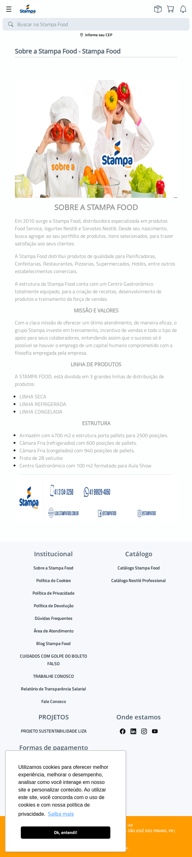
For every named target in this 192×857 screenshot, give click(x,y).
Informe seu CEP (96, 35)
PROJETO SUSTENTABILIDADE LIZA (53, 731)
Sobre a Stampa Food (53, 567)
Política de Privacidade (53, 593)
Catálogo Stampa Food (139, 567)
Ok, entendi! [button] (65, 832)
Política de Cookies (53, 580)
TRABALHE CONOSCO (53, 676)
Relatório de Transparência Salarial (53, 688)
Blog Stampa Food (53, 643)
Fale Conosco (53, 701)
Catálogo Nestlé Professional (138, 580)
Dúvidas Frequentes (54, 618)
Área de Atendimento (53, 630)
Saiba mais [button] (61, 813)
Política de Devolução (53, 605)
